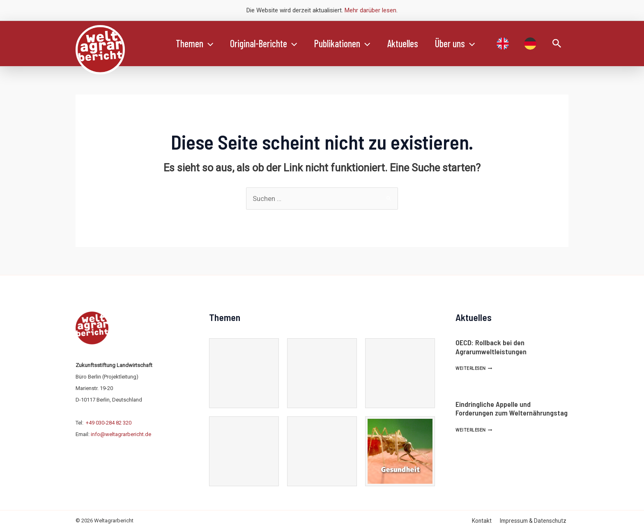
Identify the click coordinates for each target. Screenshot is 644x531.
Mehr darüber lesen (370, 10)
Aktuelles (412, 43)
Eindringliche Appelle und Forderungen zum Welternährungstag (511, 408)
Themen (195, 43)
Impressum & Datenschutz (535, 520)
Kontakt (486, 520)
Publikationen (349, 43)
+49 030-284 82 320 (108, 423)
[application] (209, 43)
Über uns (467, 43)
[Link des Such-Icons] (557, 44)
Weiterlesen (473, 368)
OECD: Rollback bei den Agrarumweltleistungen (491, 347)
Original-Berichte (267, 43)
